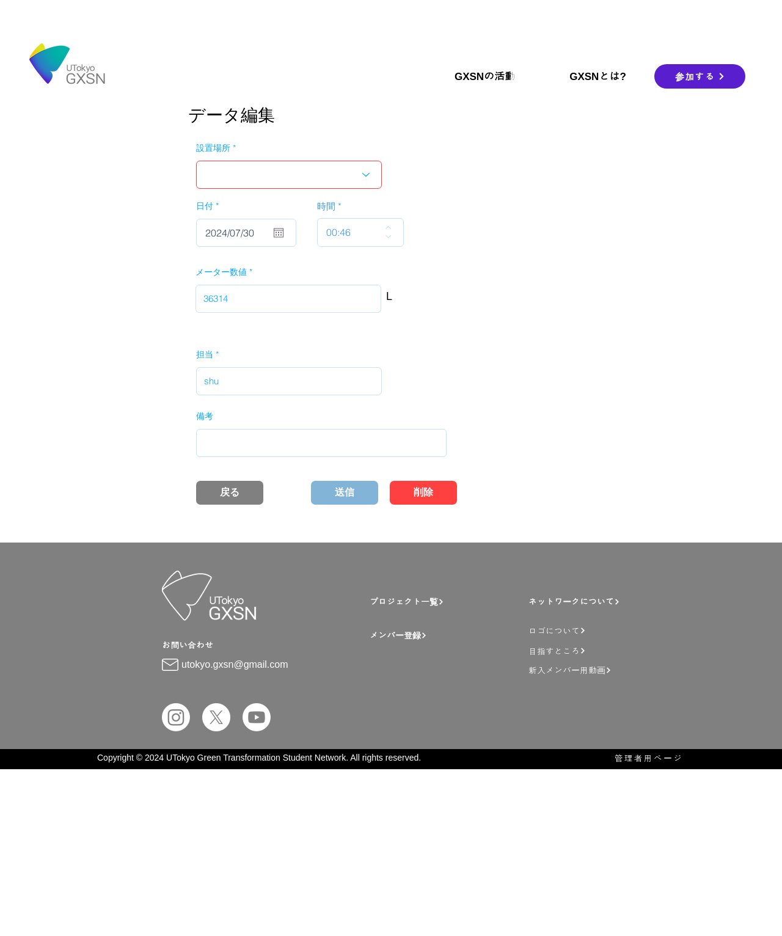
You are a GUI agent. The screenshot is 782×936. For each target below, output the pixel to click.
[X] (216, 717)
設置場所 (213, 148)
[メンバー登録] (446, 635)
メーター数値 (221, 272)
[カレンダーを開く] (278, 233)
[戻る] (229, 493)
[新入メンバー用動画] (599, 670)
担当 (204, 354)
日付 (210, 206)
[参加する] (699, 76)
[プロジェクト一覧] (440, 601)
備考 (204, 416)
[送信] (344, 493)
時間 (326, 206)
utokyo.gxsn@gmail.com (234, 664)
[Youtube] (257, 717)
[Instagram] (176, 717)
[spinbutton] (352, 232)
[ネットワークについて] (592, 601)
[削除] (423, 493)
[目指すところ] (595, 650)
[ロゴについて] (595, 630)
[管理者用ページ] (642, 758)
